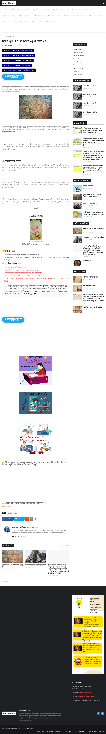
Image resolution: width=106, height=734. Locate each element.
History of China (78, 68)
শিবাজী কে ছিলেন (88, 186)
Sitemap (101, 731)
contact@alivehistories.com (86, 696)
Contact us (49, 731)
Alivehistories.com (85, 692)
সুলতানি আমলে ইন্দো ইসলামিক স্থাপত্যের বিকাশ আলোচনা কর (92, 196)
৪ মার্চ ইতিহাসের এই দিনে (90, 103)
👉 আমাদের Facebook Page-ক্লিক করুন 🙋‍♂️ (17, 65)
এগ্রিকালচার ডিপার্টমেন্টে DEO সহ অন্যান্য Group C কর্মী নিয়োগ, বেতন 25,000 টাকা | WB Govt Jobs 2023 (93, 142)
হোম (3, 36)
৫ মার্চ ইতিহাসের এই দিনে (90, 94)
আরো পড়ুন (41, 276)
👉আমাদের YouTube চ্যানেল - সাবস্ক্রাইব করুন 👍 (19, 70)
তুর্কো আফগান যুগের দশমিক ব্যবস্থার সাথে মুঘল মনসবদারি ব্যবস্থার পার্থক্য (93, 213)
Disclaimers (40, 731)
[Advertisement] (53, 20)
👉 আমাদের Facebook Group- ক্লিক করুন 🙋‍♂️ (17, 60)
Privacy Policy (67, 731)
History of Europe (78, 56)
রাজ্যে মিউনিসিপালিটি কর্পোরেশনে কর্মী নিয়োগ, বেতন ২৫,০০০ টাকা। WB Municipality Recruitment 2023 (93, 169)
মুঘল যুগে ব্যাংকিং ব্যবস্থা (90, 203)
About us (58, 731)
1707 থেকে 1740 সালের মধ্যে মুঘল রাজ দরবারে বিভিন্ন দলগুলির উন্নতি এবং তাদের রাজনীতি (34, 278)
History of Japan (78, 74)
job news (76, 71)
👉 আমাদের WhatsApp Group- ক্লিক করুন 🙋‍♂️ (18, 50)
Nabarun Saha (32, 527)
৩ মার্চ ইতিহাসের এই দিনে (90, 112)
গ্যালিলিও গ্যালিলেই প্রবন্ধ (90, 277)
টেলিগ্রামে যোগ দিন (13, 77)
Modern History (77, 49)
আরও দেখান (65, 545)
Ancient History (9, 36)
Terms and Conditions (80, 731)
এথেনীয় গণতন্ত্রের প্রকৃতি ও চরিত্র (92, 307)
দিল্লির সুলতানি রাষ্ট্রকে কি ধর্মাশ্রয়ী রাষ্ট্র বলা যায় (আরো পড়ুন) (24, 273)
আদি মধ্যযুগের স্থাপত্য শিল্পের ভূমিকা (35, 565)
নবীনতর (5, 581)
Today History (77, 62)
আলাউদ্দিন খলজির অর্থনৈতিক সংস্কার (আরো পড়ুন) (21, 270)
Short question (77, 65)
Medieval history (78, 53)
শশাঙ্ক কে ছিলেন (87, 261)
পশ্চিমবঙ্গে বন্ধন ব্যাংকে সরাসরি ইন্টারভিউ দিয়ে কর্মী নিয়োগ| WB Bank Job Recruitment (92, 130)
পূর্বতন (66, 581)
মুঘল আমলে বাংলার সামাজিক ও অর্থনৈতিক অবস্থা (21, 276)
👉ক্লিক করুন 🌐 (7, 506)
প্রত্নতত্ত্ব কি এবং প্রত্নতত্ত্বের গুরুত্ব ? (12, 566)
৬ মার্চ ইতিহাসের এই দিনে (90, 86)
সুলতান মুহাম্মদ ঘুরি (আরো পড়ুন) (15, 267)
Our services (93, 731)
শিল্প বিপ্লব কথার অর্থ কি (89, 286)
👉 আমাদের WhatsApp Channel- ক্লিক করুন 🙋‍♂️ (18, 55)
